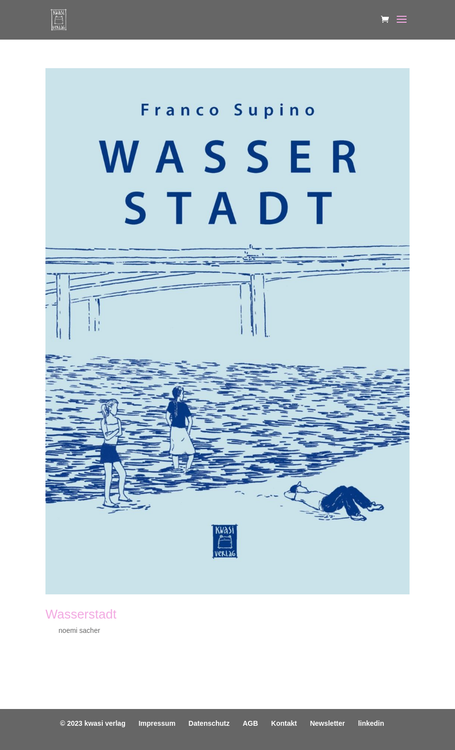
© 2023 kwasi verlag (92, 723)
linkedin (371, 723)
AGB (250, 723)
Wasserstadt (81, 614)
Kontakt (284, 723)
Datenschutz (209, 723)
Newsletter (327, 723)
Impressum (156, 723)
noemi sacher (79, 630)
